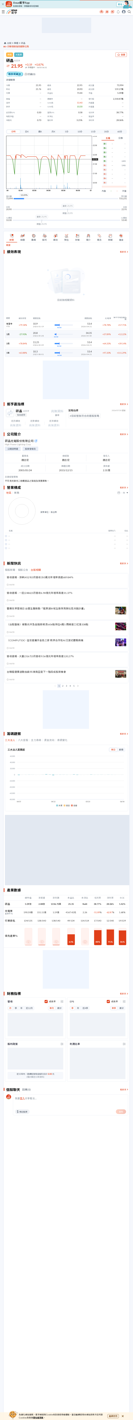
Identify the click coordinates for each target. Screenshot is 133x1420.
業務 (16, 493)
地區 (8, 493)
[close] (3, 4)
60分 (119, 131)
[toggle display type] (62, 1001)
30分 (106, 131)
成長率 (52, 1001)
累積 (121, 749)
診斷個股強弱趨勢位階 (18, 46)
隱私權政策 (38, 1417)
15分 (93, 131)
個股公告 (23, 570)
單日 (113, 749)
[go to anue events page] (118, 12)
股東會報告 (30, 449)
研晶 (23, 43)
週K (40, 131)
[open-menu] (3, 11)
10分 (80, 131)
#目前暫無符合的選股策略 (84, 415)
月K (53, 131)
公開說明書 (12, 449)
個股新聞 (10, 570)
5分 (66, 131)
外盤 (124, 191)
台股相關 (36, 570)
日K (27, 131)
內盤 (104, 191)
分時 (13, 131)
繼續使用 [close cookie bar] (113, 1416)
